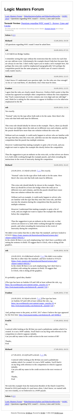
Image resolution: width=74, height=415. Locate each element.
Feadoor (8, 88)
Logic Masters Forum (24, 9)
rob (6, 50)
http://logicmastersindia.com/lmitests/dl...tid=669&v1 (40, 315)
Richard (8, 41)
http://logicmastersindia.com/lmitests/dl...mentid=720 (26, 287)
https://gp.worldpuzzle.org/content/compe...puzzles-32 (26, 284)
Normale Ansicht (50, 28)
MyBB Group (58, 413)
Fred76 (8, 320)
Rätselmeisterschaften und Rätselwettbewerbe (42, 16)
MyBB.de (29, 413)
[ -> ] (39, 171)
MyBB (43, 413)
